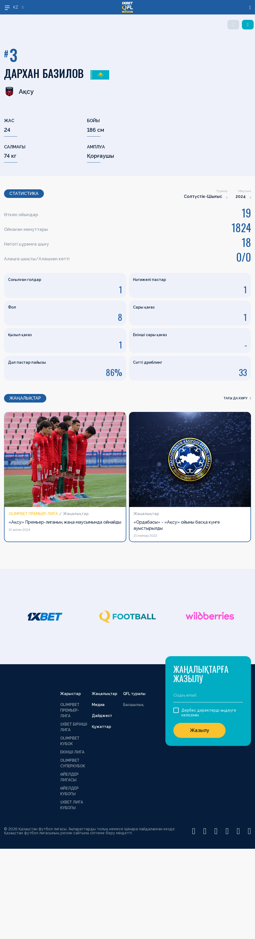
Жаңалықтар (104, 694)
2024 (240, 196)
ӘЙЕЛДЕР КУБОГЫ (69, 791)
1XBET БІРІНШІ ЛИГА (73, 727)
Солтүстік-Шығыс (203, 196)
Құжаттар (101, 726)
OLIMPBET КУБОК (69, 741)
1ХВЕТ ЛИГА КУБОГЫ (71, 805)
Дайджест (102, 715)
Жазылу (199, 730)
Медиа (98, 705)
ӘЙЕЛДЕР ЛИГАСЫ (69, 777)
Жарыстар (70, 694)
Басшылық (133, 705)
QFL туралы (134, 694)
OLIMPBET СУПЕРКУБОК (72, 763)
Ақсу (19, 91)
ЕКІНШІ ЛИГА (72, 752)
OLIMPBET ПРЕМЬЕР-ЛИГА (69, 710)
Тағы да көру (237, 398)
